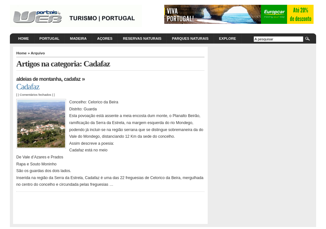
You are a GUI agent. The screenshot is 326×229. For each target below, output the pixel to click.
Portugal (50, 38)
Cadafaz (72, 79)
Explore (227, 38)
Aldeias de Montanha (38, 79)
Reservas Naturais (142, 38)
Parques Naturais (190, 38)
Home (23, 38)
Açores (105, 38)
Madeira (78, 38)
